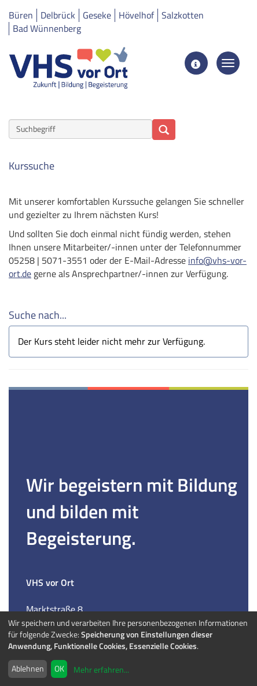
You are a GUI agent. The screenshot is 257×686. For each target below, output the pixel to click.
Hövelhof (136, 15)
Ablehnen (28, 668)
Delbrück (58, 15)
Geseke (97, 15)
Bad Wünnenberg (47, 28)
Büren (21, 15)
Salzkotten (182, 15)
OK (59, 668)
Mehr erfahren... (101, 669)
